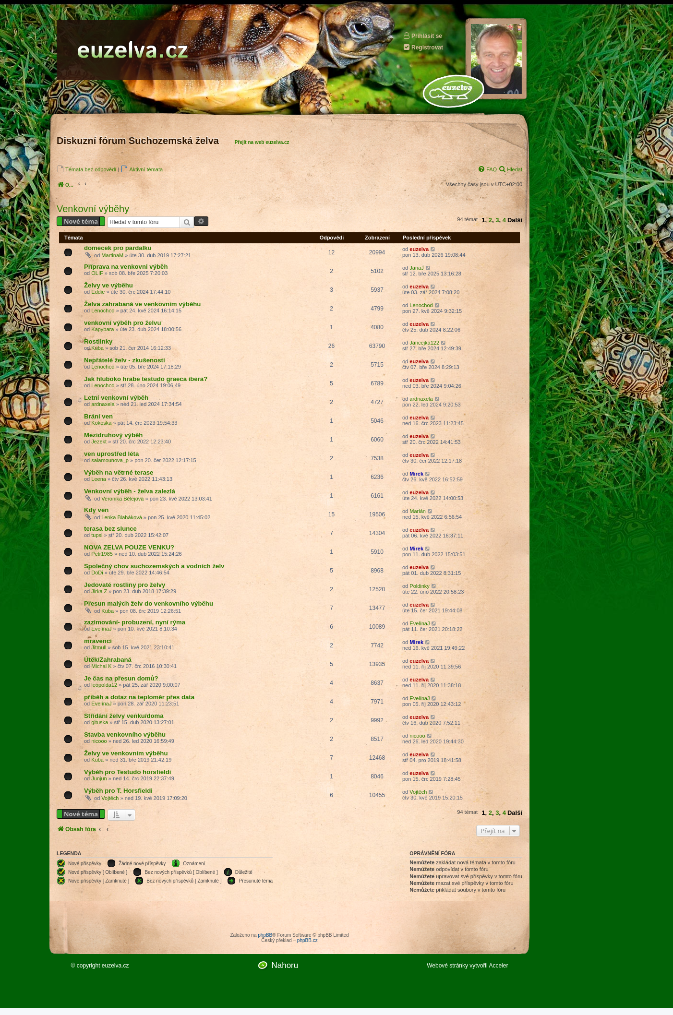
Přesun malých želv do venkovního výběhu (148, 603)
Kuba (97, 348)
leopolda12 (104, 685)
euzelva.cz (115, 965)
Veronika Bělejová (122, 499)
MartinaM (112, 255)
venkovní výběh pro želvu (122, 322)
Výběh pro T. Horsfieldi (118, 790)
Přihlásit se (422, 35)
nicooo (99, 741)
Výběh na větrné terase (118, 472)
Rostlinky (98, 341)
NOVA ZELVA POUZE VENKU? (129, 547)
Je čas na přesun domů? (121, 678)
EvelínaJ (101, 629)
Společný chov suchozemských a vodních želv (154, 566)
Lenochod (102, 310)
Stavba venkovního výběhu (125, 734)
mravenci (98, 641)
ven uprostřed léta (111, 453)
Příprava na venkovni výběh (126, 266)
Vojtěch (110, 798)
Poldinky (419, 586)
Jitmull (98, 647)
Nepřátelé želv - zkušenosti (124, 360)
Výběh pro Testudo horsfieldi (127, 772)
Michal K (101, 666)
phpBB (265, 935)
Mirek (416, 474)
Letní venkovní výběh (116, 397)
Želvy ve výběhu (108, 285)
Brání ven (98, 416)
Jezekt (99, 441)
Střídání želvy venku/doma (124, 715)
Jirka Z (99, 591)
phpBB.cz (307, 940)
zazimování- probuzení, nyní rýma (134, 622)
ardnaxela (102, 404)
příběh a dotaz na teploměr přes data (139, 697)
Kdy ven (96, 509)
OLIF (97, 273)
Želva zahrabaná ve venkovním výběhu (142, 304)
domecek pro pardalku (118, 247)
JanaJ (416, 268)
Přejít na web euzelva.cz (262, 142)
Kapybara (102, 329)
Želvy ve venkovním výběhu (126, 753)
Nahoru (284, 965)
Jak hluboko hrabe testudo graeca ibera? (145, 378)
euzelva (419, 249)
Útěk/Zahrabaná (108, 659)
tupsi (96, 535)
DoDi (97, 572)
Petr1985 (102, 554)
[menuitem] (86, 169)
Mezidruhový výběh (113, 435)
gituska (99, 722)
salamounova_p (110, 460)
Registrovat (423, 47)
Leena (98, 479)
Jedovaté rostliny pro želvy (124, 584)
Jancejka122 (424, 343)
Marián (417, 511)
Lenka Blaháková (121, 517)
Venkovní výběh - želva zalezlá (129, 491)
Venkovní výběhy (93, 208)
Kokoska (101, 423)
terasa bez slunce (110, 528)
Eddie (98, 292)
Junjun (99, 778)
